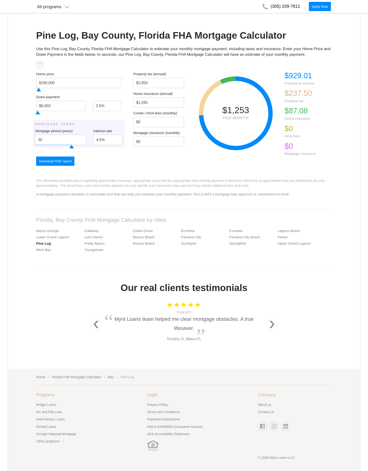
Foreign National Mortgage (56, 434)
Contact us (266, 412)
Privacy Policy (157, 405)
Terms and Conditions (163, 412)
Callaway (91, 231)
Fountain (236, 231)
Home (40, 377)
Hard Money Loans (50, 419)
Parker (283, 237)
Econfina (188, 231)
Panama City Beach (244, 237)
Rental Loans (46, 427)
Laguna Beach (289, 231)
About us (264, 405)
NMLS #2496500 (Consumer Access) (175, 427)
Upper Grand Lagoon (294, 243)
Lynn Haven (93, 237)
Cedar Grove (143, 231)
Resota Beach (144, 243)
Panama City (191, 237)
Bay (111, 377)
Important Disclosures (163, 419)
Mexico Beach (144, 237)
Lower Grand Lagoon (52, 237)
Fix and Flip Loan (49, 412)
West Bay (43, 250)
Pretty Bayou (94, 243)
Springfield (237, 243)
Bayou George (47, 231)
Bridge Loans (46, 405)
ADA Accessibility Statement (168, 434)
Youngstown (94, 250)
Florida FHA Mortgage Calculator (76, 377)
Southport (188, 243)
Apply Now (320, 8)
